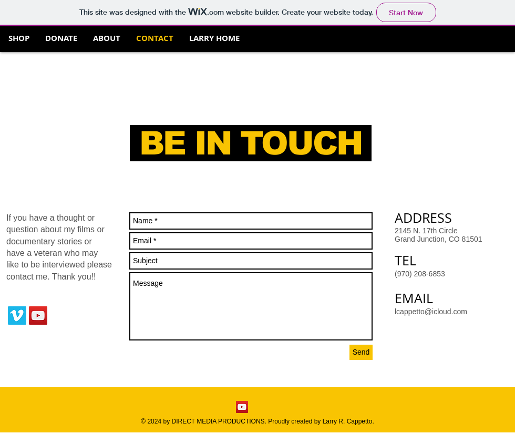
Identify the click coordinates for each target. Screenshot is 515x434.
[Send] (361, 352)
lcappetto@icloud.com (431, 311)
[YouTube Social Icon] (38, 315)
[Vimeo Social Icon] (17, 315)
